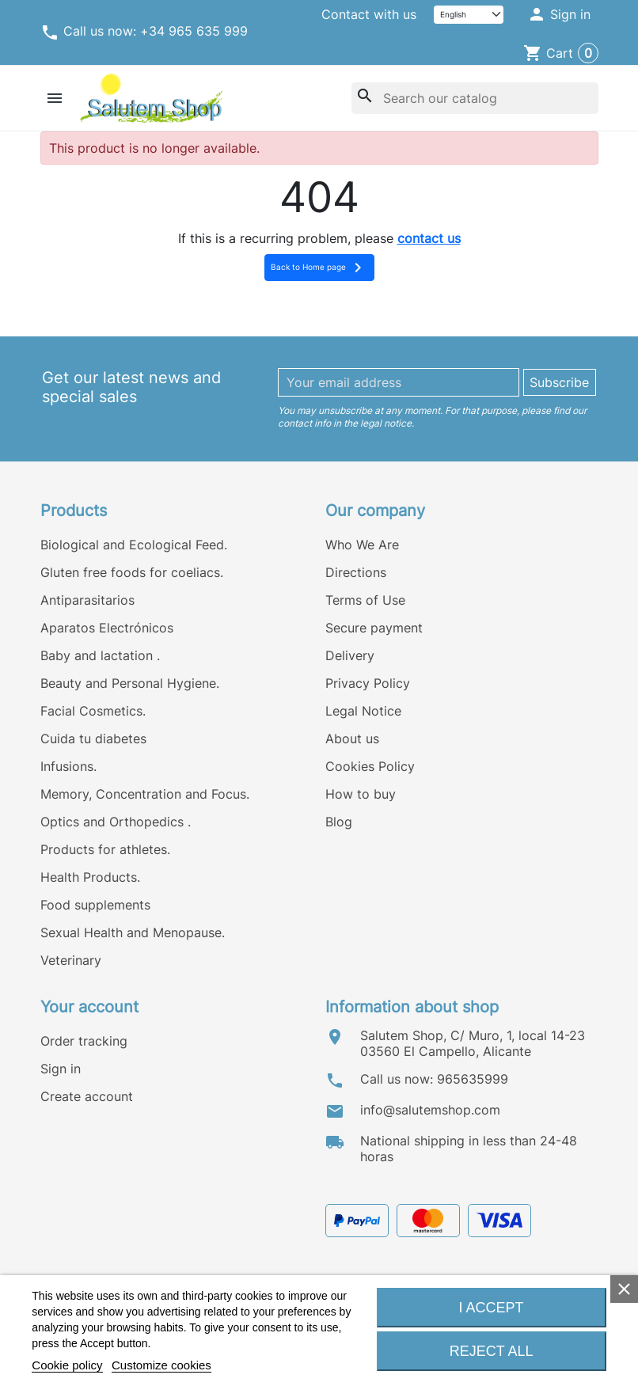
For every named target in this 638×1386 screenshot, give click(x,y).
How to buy (360, 794)
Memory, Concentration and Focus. (144, 794)
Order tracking (83, 1041)
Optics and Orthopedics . (115, 822)
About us (352, 738)
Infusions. (68, 766)
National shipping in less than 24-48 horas (468, 1148)
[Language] (468, 15)
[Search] (474, 98)
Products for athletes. (105, 849)
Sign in (60, 1069)
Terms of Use (365, 600)
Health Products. (90, 877)
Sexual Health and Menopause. (132, 932)
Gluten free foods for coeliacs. (131, 572)
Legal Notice (363, 711)
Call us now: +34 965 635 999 (144, 32)
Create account (86, 1096)
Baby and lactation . (100, 655)
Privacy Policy (367, 683)
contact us (429, 238)
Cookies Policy (370, 766)
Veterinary (70, 960)
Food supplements (95, 905)
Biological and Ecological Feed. (133, 545)
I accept (491, 1308)
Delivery (349, 655)
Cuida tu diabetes (93, 738)
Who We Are (362, 545)
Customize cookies (161, 1365)
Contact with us (368, 14)
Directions (355, 572)
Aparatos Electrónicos (106, 628)
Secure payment (374, 628)
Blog (338, 822)
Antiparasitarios (87, 600)
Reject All (492, 1351)
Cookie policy (67, 1365)
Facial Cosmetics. (93, 711)
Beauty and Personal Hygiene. (129, 683)
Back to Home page (319, 267)
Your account (89, 1006)
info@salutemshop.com (430, 1110)
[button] (558, 15)
